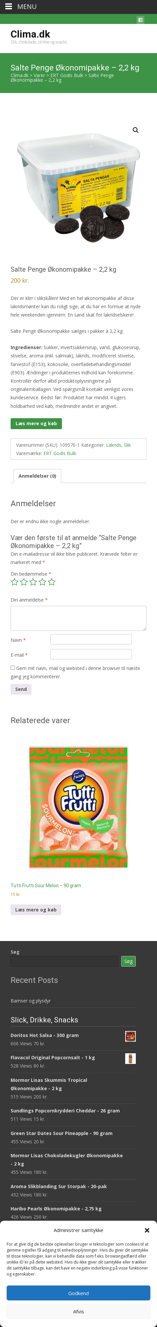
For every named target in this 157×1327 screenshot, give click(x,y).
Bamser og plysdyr (31, 1000)
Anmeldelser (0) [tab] (37, 476)
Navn (18, 640)
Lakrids (113, 445)
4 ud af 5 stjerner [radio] (42, 582)
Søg (15, 952)
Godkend (78, 1293)
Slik (127, 445)
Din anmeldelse (29, 600)
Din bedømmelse (31, 574)
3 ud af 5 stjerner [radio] (33, 582)
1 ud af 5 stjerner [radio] (15, 582)
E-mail (19, 655)
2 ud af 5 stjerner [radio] (24, 582)
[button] (147, 1230)
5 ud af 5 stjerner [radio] (52, 582)
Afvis (78, 1311)
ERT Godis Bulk (59, 453)
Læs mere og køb (36, 423)
